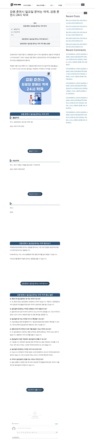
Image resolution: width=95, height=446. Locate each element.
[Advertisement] (35, 138)
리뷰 (53, 5)
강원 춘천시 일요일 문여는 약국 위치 (35, 26)
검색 (83, 4)
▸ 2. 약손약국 (15, 32)
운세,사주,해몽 (42, 5)
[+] (36, 432)
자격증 (60, 5)
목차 (35, 23)
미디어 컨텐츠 (28, 5)
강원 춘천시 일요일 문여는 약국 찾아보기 (35, 39)
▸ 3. (12, 35)
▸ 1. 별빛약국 (15, 29)
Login (56, 424)
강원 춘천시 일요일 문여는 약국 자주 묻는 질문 (35, 44)
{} (34, 432)
